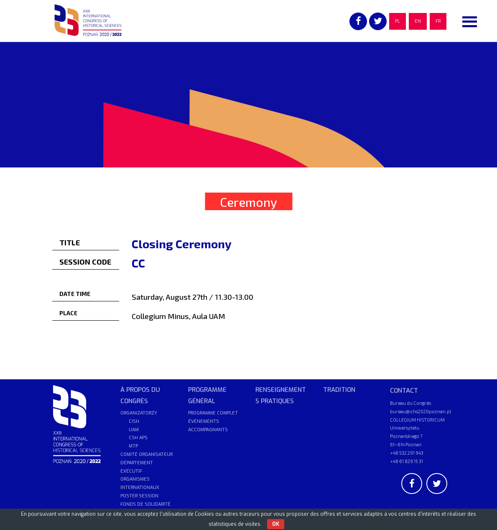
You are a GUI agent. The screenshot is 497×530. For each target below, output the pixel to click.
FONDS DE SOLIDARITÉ (145, 504)
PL (397, 21)
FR (438, 21)
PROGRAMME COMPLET (213, 413)
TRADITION (339, 390)
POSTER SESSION (139, 496)
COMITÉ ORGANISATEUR (146, 454)
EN (418, 21)
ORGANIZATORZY (138, 413)
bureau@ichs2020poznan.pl (420, 411)
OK (275, 524)
